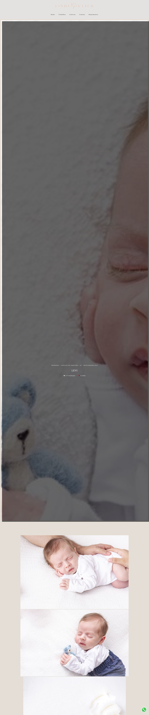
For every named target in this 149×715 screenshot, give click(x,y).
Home (53, 14)
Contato (82, 14)
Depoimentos (93, 14)
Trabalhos (62, 14)
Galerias (72, 14)
